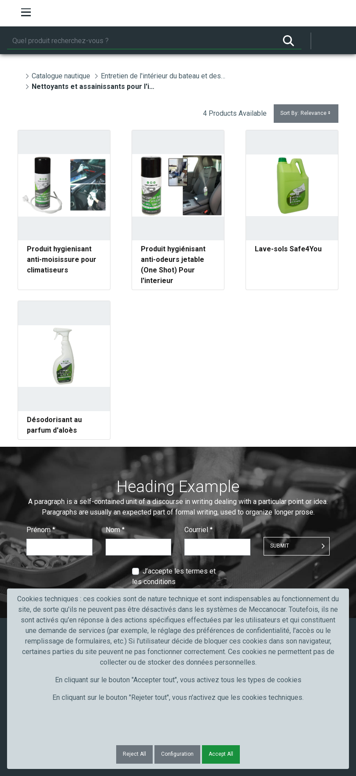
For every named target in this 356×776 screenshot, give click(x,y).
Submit (279, 546)
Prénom (40, 530)
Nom (115, 530)
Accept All (221, 754)
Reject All (134, 754)
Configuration (177, 754)
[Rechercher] (141, 41)
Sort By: (306, 113)
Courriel (198, 530)
